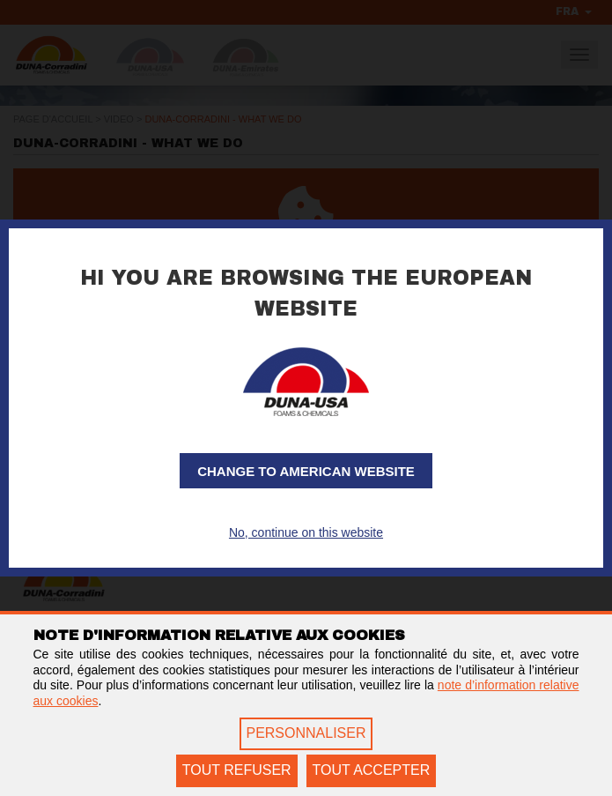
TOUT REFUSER (236, 770)
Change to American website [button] (306, 471)
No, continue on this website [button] (306, 532)
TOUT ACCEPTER (372, 770)
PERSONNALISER (305, 732)
